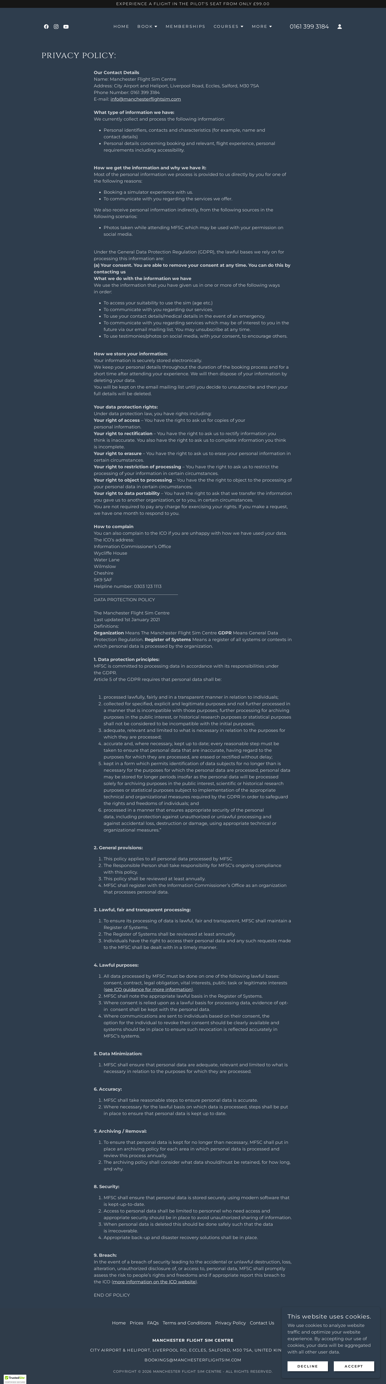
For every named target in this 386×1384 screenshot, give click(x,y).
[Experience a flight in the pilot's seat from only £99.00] (193, 4)
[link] (46, 26)
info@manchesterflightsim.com (146, 99)
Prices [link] (136, 1323)
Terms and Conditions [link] (187, 1323)
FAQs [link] (153, 1323)
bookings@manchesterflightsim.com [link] (193, 1360)
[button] (147, 27)
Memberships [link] (186, 26)
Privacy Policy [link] (230, 1323)
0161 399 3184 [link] (309, 26)
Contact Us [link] (262, 1323)
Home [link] (121, 26)
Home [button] (119, 1323)
